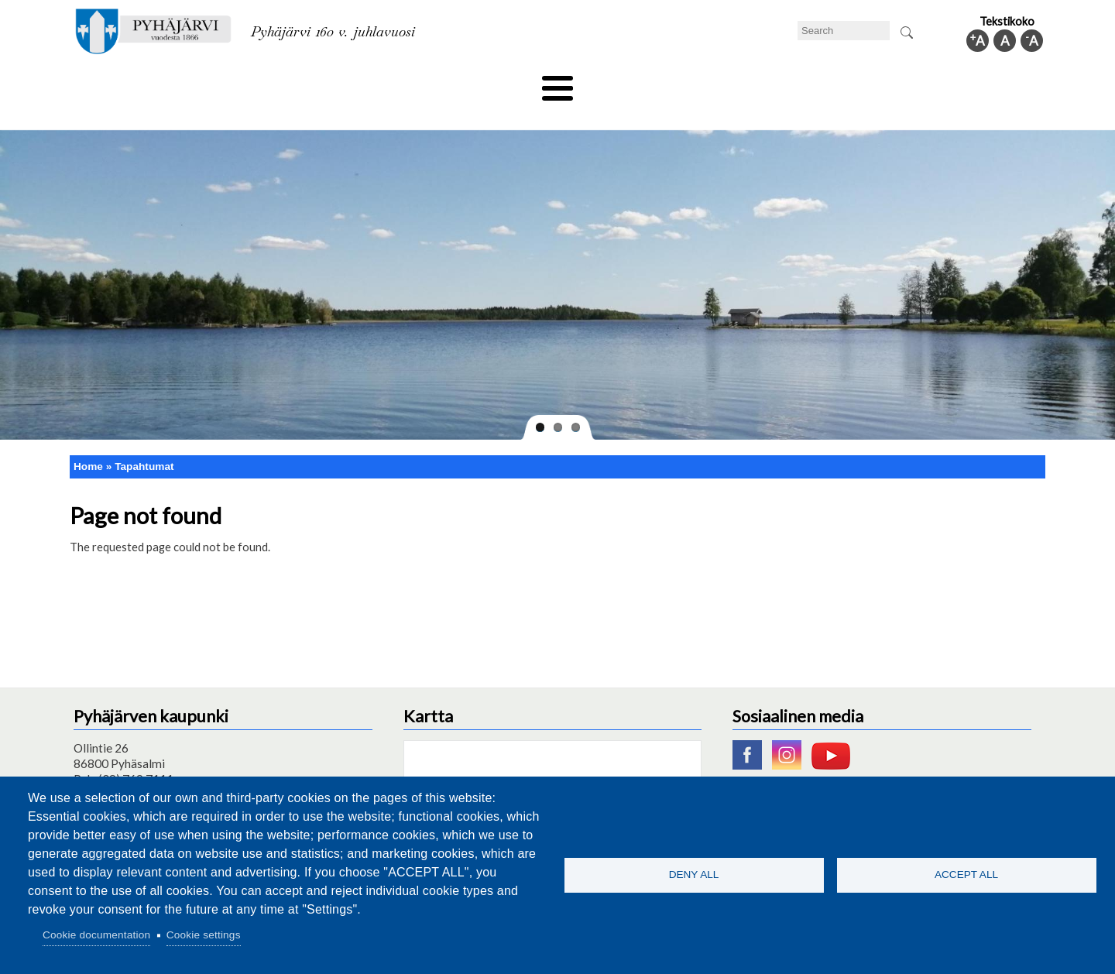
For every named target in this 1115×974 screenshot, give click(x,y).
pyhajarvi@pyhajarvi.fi (131, 769)
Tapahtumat (144, 440)
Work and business (723, 83)
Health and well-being (519, 83)
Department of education (301, 83)
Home (88, 440)
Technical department (152, 83)
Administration (839, 83)
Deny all (694, 874)
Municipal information (962, 83)
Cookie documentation (96, 935)
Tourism (625, 83)
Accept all (966, 874)
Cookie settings (203, 935)
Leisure (415, 83)
